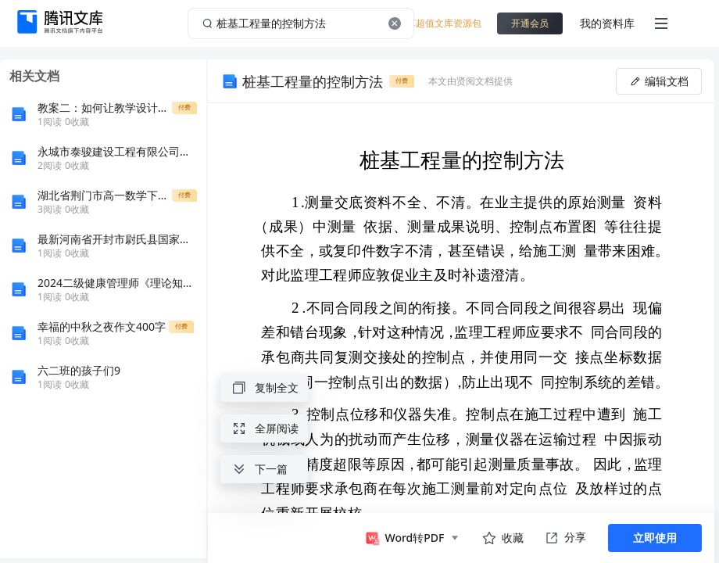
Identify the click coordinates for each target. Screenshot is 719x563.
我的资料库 (607, 23)
